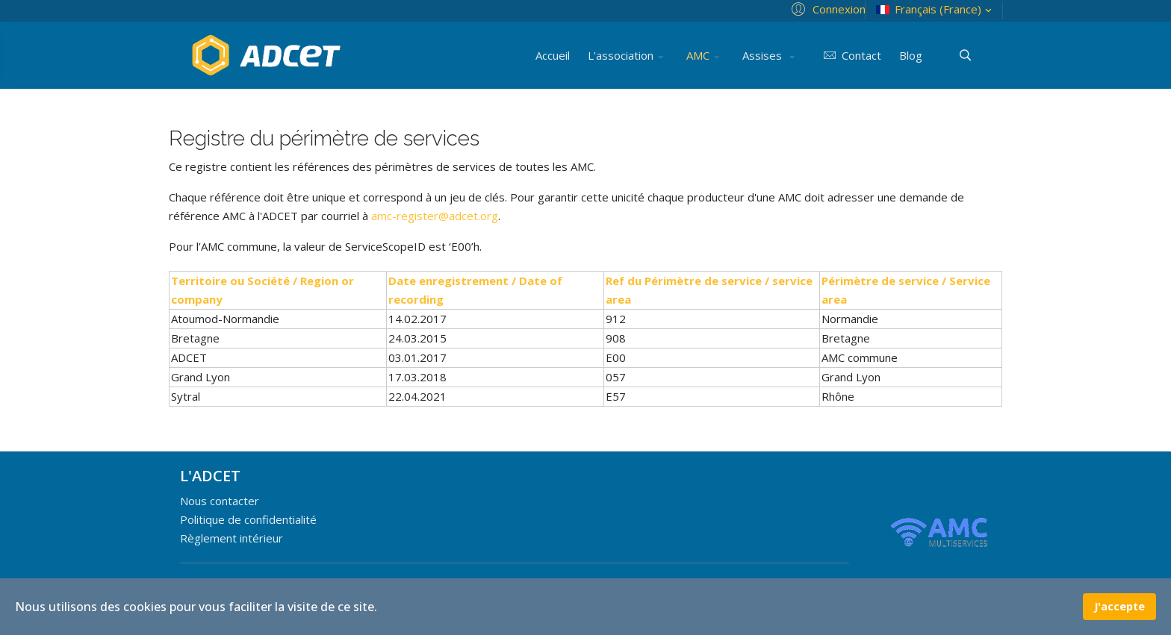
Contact (849, 55)
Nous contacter (219, 500)
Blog (910, 55)
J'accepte (1119, 606)
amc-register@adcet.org (434, 215)
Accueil (552, 55)
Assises (763, 55)
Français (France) (935, 9)
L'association (620, 55)
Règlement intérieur (231, 538)
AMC (697, 55)
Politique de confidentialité (248, 519)
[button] (826, 8)
